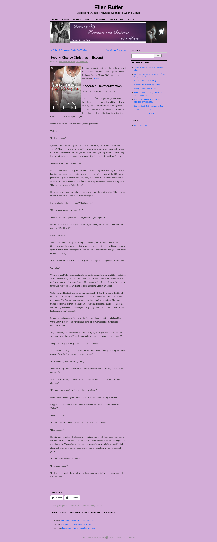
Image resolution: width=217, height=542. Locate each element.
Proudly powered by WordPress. (93, 537)
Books (77, 19)
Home (55, 19)
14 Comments (82, 62)
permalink (98, 505)
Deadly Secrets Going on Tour (145, 89)
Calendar (100, 19)
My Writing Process (116, 50)
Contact (131, 19)
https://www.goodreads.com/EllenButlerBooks (79, 528)
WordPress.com (129, 537)
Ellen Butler (108, 7)
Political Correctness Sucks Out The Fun (68, 50)
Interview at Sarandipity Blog (145, 81)
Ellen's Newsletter (140, 126)
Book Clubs (116, 19)
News (87, 19)
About (65, 19)
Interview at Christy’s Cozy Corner (147, 85)
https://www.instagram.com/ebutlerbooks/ (75, 524)
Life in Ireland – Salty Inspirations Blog (148, 106)
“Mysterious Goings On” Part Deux (147, 114)
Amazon (95, 79)
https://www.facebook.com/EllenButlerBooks (77, 520)
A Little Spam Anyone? (142, 110)
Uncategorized (75, 505)
